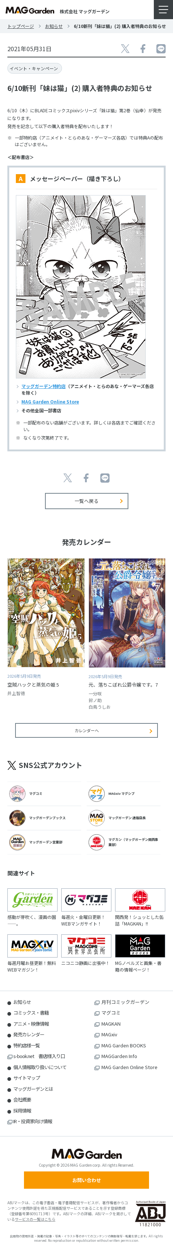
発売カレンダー (28, 1034)
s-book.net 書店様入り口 (39, 1056)
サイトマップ (26, 1077)
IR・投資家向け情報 (32, 1121)
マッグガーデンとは (33, 1088)
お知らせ (54, 26)
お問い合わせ (86, 1180)
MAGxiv (109, 1034)
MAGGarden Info (119, 1056)
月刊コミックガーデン (125, 1001)
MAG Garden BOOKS (123, 1045)
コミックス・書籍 (31, 1012)
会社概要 (22, 1099)
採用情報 (22, 1110)
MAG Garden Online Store (50, 401)
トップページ (20, 26)
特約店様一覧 (26, 1045)
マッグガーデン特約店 (43, 386)
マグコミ (111, 1012)
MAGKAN (111, 1023)
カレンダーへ (87, 730)
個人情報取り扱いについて (39, 1067)
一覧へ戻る (86, 500)
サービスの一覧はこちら (35, 1219)
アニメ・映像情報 (31, 1023)
